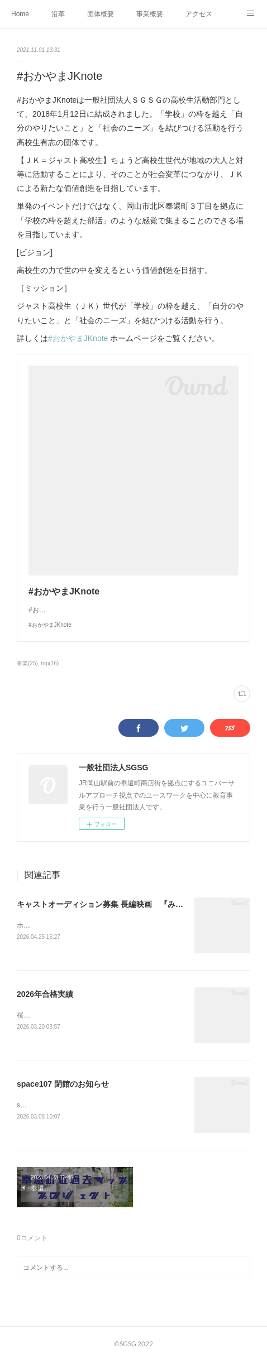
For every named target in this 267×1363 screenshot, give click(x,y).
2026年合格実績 (45, 994)
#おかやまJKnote (78, 338)
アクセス (198, 14)
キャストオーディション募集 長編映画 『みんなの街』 (115, 904)
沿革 (58, 14)
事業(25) (27, 663)
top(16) (50, 663)
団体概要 (100, 14)
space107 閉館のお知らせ (63, 1085)
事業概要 (149, 14)
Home (20, 14)
